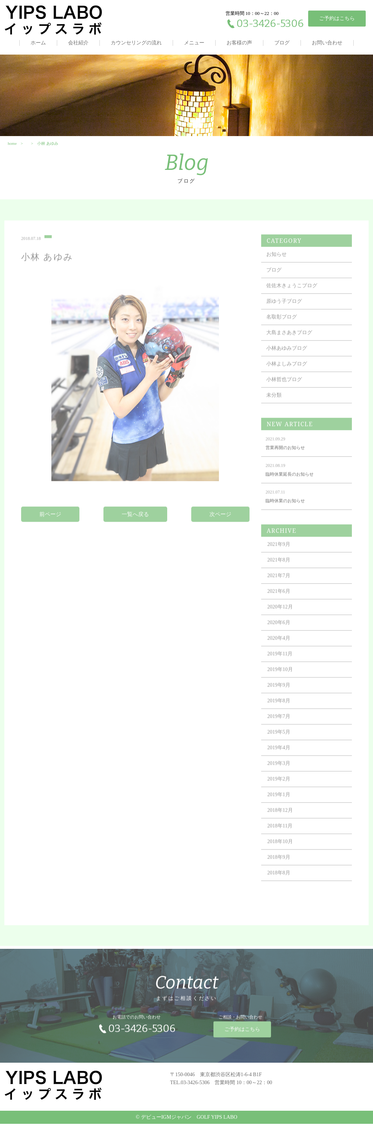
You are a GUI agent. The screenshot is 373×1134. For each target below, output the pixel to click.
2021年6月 (282, 606)
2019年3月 (282, 778)
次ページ (220, 530)
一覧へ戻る (136, 530)
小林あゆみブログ (290, 363)
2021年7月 (282, 591)
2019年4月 (282, 763)
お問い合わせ (327, 42)
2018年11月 (283, 841)
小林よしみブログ (290, 379)
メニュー (194, 42)
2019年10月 (283, 685)
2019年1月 (282, 810)
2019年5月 (282, 747)
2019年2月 (282, 794)
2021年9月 (282, 559)
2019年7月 (282, 732)
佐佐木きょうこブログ (295, 301)
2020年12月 (283, 622)
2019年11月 (283, 669)
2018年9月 (282, 872)
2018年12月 (283, 825)
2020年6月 (282, 638)
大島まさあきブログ (292, 348)
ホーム (38, 42)
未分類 (277, 410)
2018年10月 (283, 857)
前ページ (52, 530)
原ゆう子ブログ (287, 316)
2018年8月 (282, 888)
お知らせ (280, 269)
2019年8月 (282, 716)
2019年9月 (282, 700)
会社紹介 (78, 42)
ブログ (282, 42)
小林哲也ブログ (287, 395)
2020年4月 (282, 653)
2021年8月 (282, 575)
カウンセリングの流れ (136, 42)
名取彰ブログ (285, 332)
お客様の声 (239, 42)
